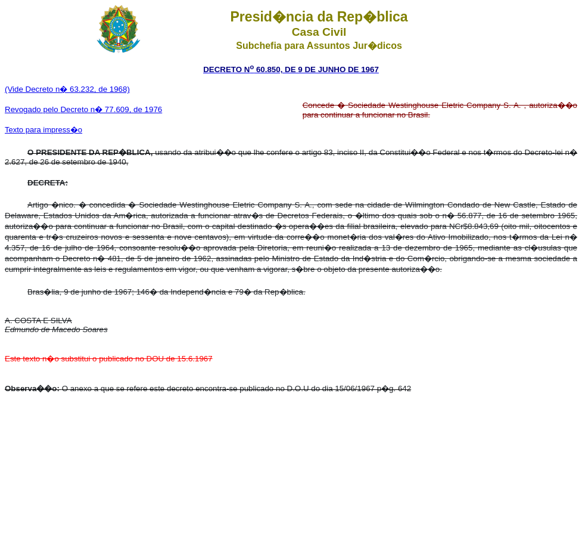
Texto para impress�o (43, 129)
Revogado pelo (32, 109)
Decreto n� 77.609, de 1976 (111, 109)
